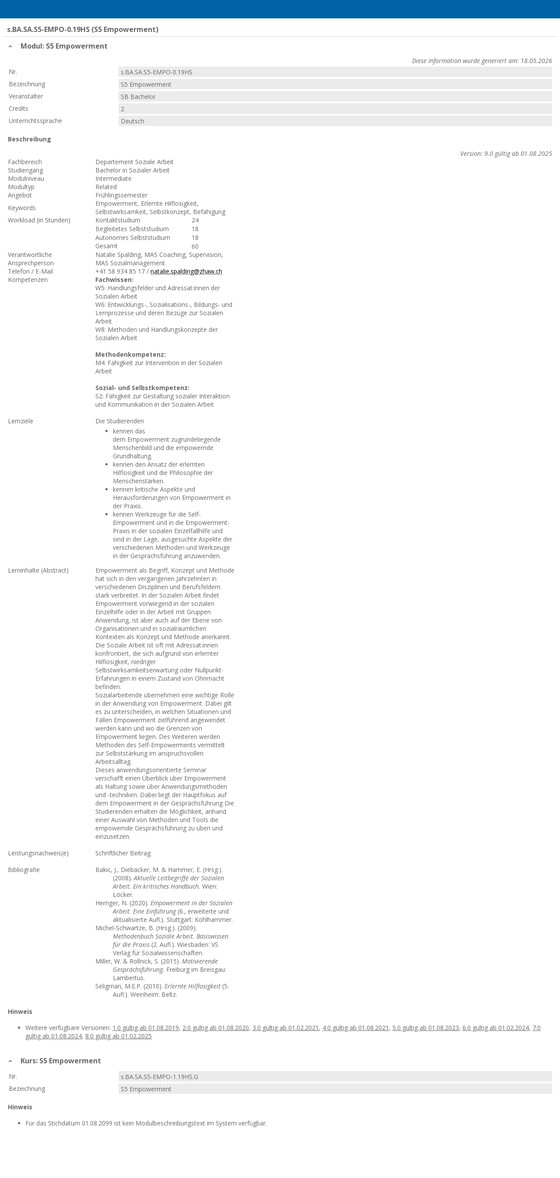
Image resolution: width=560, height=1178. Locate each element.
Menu (18, 9)
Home (52, 9)
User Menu (541, 9)
